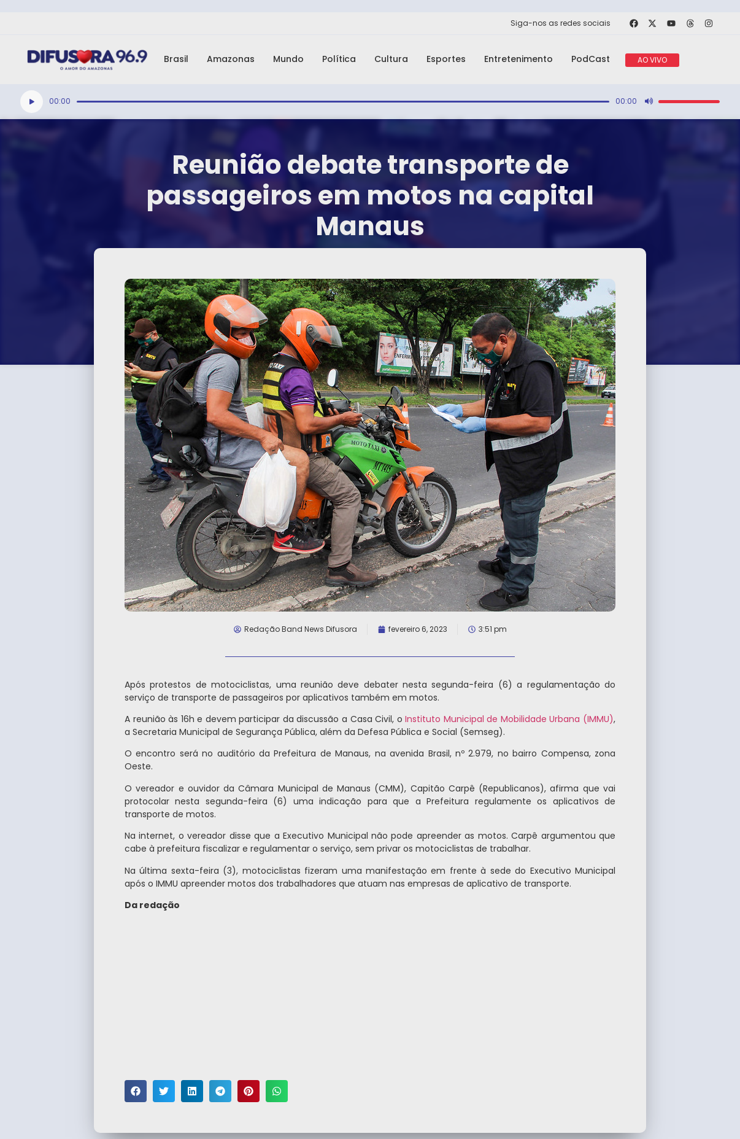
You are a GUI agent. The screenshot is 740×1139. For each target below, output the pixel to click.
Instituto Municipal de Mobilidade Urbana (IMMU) (509, 719)
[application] (370, 101)
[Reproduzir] (31, 101)
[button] (136, 1091)
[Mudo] (648, 101)
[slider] (343, 102)
